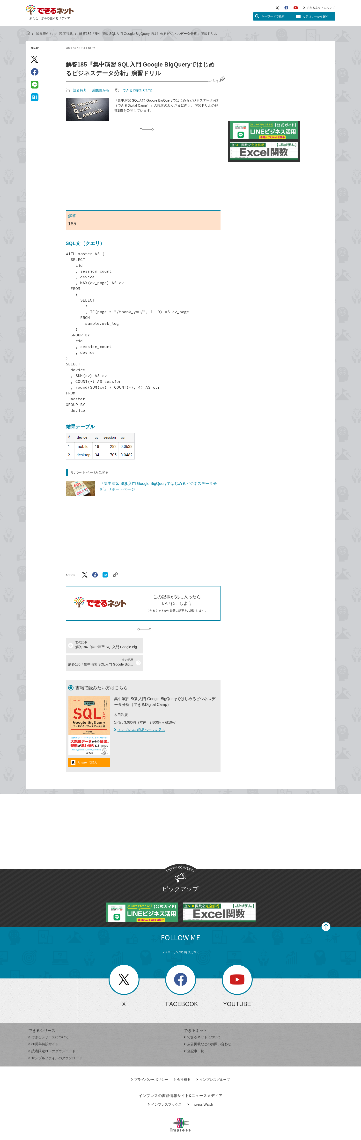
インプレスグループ (213, 1062)
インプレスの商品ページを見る (139, 712)
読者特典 (66, 34)
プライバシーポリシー (149, 1062)
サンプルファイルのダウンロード (55, 1041)
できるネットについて (319, 7)
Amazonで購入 (87, 745)
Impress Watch (200, 1087)
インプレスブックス (165, 1087)
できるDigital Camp (137, 90)
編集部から (44, 34)
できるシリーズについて (48, 1020)
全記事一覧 (194, 1034)
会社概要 (182, 1062)
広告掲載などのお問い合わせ (207, 1027)
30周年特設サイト (43, 1027)
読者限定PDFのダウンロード (51, 1034)
